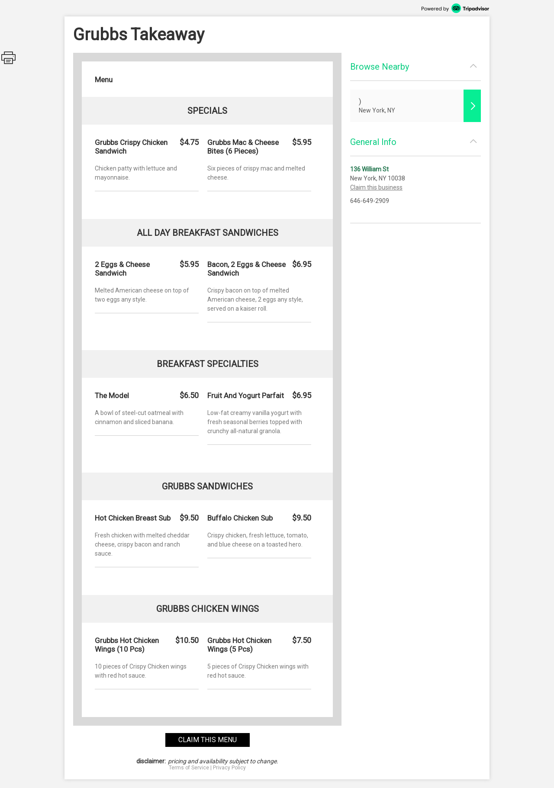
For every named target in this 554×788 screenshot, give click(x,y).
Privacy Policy (229, 768)
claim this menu (207, 740)
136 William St (369, 169)
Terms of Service (189, 768)
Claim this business (376, 187)
